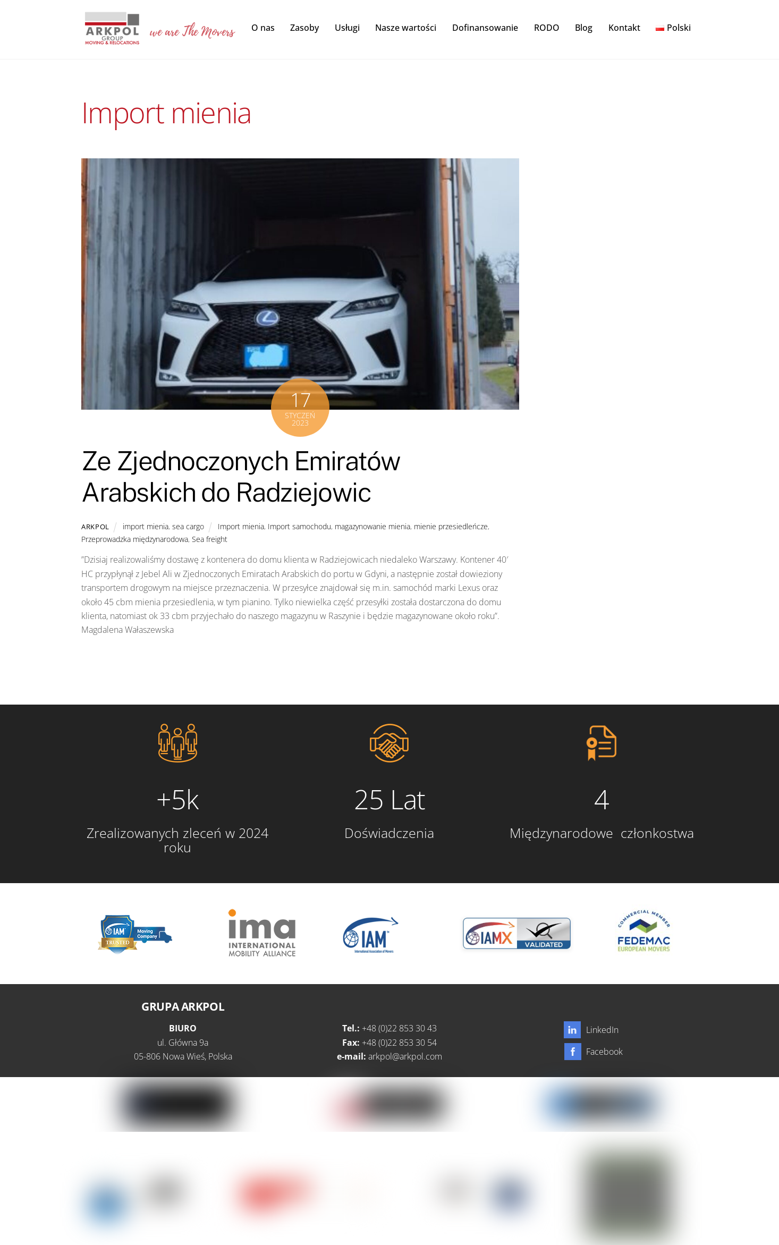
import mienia (145, 527)
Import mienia (241, 527)
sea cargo (188, 527)
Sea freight (209, 540)
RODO (547, 27)
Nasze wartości (405, 27)
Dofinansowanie (485, 27)
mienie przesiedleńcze (451, 527)
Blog (583, 27)
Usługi (347, 27)
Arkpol (95, 527)
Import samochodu (299, 527)
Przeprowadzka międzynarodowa (134, 540)
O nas (263, 27)
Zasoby (304, 27)
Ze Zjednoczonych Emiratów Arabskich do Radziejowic (241, 477)
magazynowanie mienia (372, 527)
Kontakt (624, 27)
